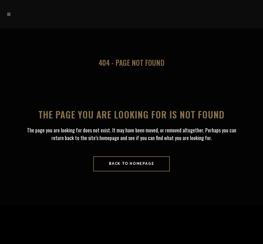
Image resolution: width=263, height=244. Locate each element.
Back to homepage (131, 164)
